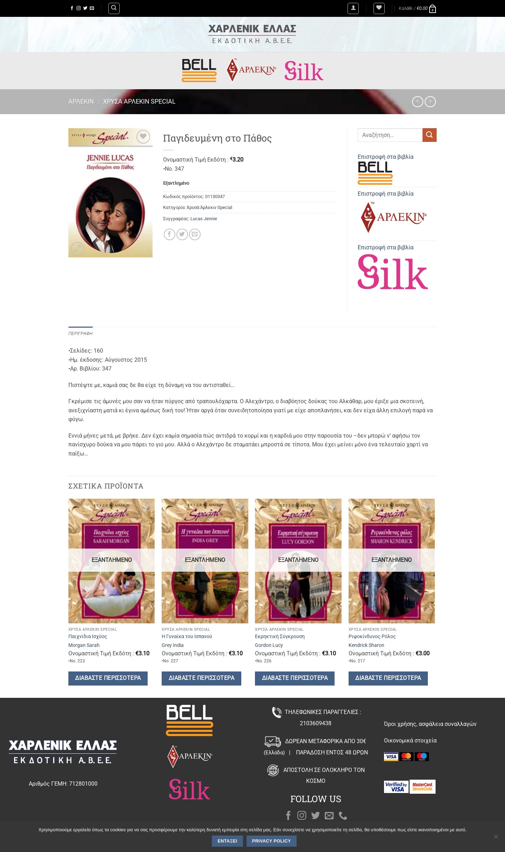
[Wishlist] (379, 8)
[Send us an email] (92, 8)
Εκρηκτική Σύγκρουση (280, 637)
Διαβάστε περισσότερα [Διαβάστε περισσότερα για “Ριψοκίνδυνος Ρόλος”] (388, 678)
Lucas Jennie (203, 218)
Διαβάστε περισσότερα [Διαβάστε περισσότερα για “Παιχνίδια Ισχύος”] (108, 678)
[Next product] (417, 101)
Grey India (173, 645)
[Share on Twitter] (182, 234)
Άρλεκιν (81, 101)
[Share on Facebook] (169, 234)
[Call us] (343, 816)
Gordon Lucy (269, 645)
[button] (353, 8)
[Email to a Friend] (195, 234)
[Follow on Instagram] (78, 8)
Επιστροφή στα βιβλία (385, 169)
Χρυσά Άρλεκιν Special (139, 101)
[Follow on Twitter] (85, 8)
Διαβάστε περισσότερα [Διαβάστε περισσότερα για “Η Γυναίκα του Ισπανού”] (201, 678)
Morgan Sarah (84, 645)
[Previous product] (430, 101)
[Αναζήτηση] (114, 8)
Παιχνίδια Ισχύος (87, 637)
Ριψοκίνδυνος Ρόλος (372, 637)
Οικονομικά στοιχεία (410, 740)
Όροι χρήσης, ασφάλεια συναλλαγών (430, 724)
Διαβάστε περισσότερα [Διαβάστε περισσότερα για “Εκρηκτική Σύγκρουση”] (295, 678)
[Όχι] (495, 838)
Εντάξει (227, 841)
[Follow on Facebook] (72, 8)
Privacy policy (271, 841)
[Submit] (430, 135)
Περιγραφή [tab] (80, 333)
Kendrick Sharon (366, 645)
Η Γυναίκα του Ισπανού (187, 637)
